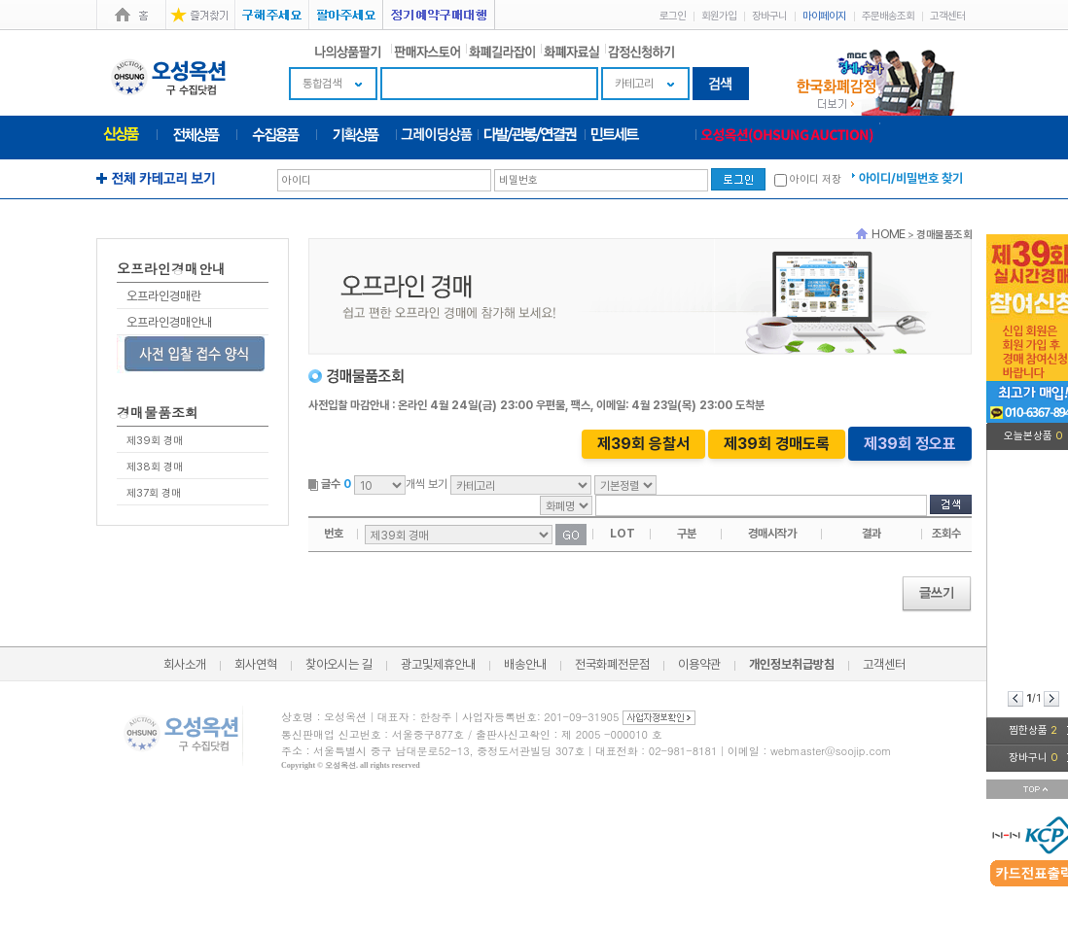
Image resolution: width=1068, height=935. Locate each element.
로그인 (672, 16)
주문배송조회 (888, 16)
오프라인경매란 (163, 296)
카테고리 (634, 83)
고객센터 (947, 16)
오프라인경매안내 (169, 322)
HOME (889, 233)
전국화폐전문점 (612, 664)
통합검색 (322, 83)
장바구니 (769, 16)
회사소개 (184, 664)
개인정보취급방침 (792, 664)
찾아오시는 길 (339, 664)
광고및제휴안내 (438, 664)
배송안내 (525, 664)
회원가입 (718, 16)
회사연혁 (255, 664)
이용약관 (699, 664)
